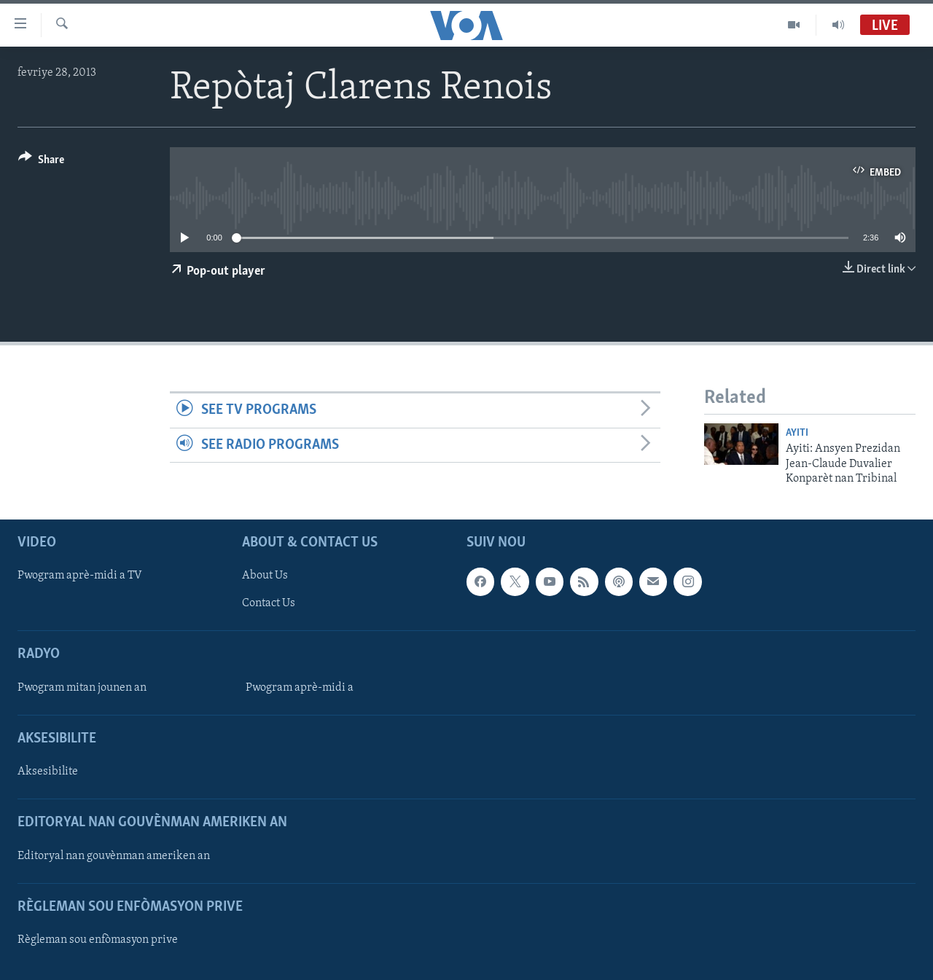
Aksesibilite (47, 772)
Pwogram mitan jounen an (82, 688)
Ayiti (797, 433)
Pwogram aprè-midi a (300, 688)
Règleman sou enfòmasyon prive (97, 940)
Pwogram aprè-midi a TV (79, 576)
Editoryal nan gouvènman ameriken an (113, 856)
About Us (265, 576)
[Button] (41, 162)
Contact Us (268, 604)
